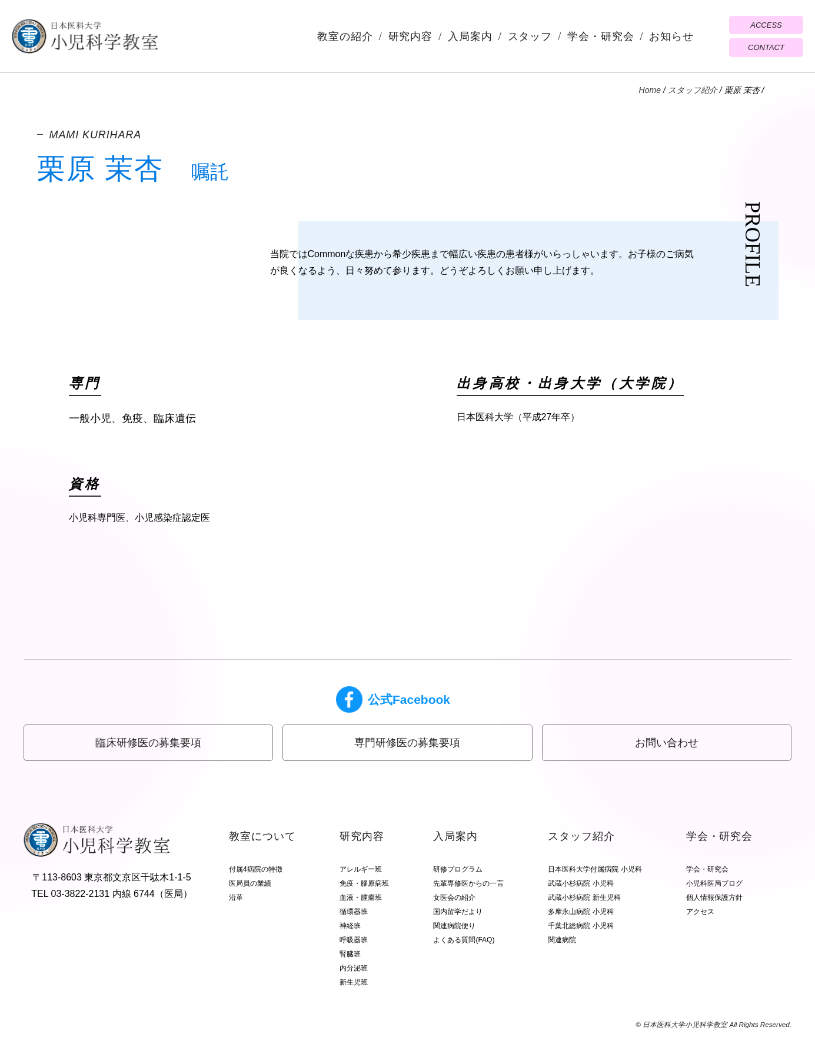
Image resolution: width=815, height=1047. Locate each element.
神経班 (350, 926)
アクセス (700, 912)
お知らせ (671, 36)
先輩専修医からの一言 (468, 883)
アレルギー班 (361, 869)
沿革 (236, 897)
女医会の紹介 (454, 897)
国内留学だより (458, 912)
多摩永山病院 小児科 (580, 912)
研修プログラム (458, 869)
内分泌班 (354, 968)
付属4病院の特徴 (255, 869)
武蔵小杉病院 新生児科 (584, 897)
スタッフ (530, 36)
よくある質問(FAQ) (463, 940)
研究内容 (410, 36)
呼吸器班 (354, 940)
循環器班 (354, 912)
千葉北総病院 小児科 (580, 926)
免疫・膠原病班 (364, 883)
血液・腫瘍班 (361, 897)
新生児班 (354, 982)
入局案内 (470, 36)
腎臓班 (350, 954)
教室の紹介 (345, 36)
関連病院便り (454, 926)
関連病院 (562, 940)
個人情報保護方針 (714, 897)
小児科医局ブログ (714, 883)
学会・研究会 (600, 36)
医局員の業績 (250, 883)
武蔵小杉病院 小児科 (580, 883)
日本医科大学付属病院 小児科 (594, 869)
